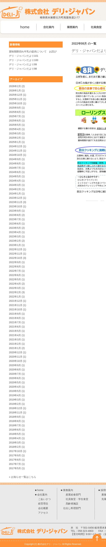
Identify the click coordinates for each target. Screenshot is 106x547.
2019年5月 (15, 391)
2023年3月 (15, 236)
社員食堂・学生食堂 (77, 499)
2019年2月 (15, 403)
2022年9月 (15, 262)
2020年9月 (15, 365)
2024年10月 (15, 154)
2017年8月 (15, 459)
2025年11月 (15, 99)
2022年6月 (15, 275)
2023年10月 (15, 206)
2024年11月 (15, 150)
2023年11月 (15, 202)
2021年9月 (15, 313)
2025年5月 (15, 124)
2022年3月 (15, 288)
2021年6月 (15, 326)
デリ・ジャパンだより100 (23, 60)
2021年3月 (15, 339)
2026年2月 (15, 86)
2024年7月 (15, 167)
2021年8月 (15, 318)
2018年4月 (15, 438)
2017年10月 (15, 451)
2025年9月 (15, 107)
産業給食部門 (73, 494)
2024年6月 (15, 172)
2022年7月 (15, 270)
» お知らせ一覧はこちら (22, 476)
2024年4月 (15, 180)
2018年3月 (15, 442)
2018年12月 (15, 408)
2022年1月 (15, 296)
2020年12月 (15, 352)
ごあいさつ (44, 499)
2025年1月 (15, 142)
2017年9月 (15, 455)
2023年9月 (15, 210)
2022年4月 (15, 283)
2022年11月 (15, 253)
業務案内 (68, 490)
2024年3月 (15, 185)
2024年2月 (15, 189)
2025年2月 (15, 137)
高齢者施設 (72, 503)
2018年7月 (15, 425)
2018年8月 (15, 421)
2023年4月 (15, 232)
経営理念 (43, 503)
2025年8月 (15, 112)
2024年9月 (15, 159)
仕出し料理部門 (72, 508)
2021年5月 (15, 330)
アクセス (43, 512)
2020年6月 (15, 378)
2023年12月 (15, 197)
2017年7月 (15, 464)
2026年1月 (15, 90)
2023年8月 (15, 215)
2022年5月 (15, 279)
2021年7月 (15, 322)
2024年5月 (15, 176)
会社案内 (42, 494)
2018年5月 (15, 434)
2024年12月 (15, 146)
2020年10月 (15, 361)
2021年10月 (15, 309)
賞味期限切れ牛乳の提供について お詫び (33, 51)
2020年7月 (15, 373)
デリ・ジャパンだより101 (23, 55)
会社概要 (43, 508)
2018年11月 (15, 412)
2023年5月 (15, 227)
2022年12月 (15, 249)
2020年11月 (15, 356)
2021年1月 (15, 348)
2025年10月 (15, 103)
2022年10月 (15, 258)
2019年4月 (15, 395)
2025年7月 (15, 116)
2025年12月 (15, 94)
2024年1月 (15, 193)
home (40, 490)
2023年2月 (15, 240)
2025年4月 (15, 129)
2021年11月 (15, 305)
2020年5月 (15, 382)
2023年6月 (15, 223)
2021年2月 (15, 343)
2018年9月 (15, 416)
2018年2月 (15, 446)
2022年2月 (15, 292)
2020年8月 (15, 369)
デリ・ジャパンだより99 (23, 64)
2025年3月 (15, 133)
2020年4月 (15, 386)
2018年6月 (15, 429)
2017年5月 (15, 468)
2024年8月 (15, 163)
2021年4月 (15, 335)
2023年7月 (15, 219)
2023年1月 (15, 245)
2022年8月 (15, 266)
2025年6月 (15, 120)
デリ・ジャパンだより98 (23, 68)
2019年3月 (15, 399)
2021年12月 (15, 300)
